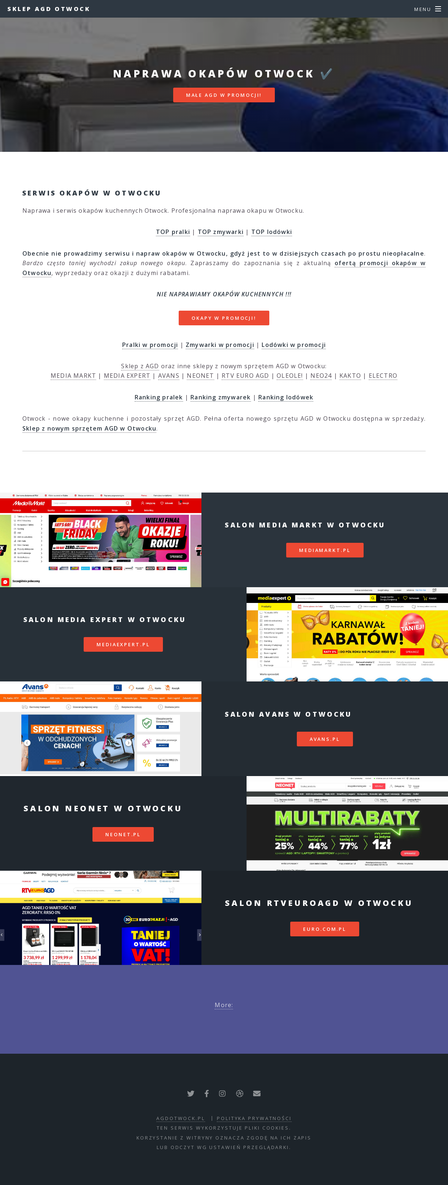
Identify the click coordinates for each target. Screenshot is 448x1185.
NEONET (200, 376)
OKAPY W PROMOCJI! (224, 318)
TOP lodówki (271, 232)
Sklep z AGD (140, 366)
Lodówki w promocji (294, 345)
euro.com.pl (324, 929)
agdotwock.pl (180, 1118)
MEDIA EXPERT (127, 376)
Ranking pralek (159, 397)
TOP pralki (173, 232)
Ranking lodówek (285, 397)
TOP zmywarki (221, 232)
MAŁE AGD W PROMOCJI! (224, 95)
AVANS (168, 376)
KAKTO (350, 376)
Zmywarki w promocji (220, 345)
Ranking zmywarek (220, 397)
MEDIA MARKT (73, 376)
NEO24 (321, 376)
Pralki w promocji (150, 345)
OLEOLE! (290, 376)
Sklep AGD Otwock (49, 9)
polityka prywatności (254, 1118)
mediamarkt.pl (324, 550)
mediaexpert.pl (123, 644)
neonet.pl (123, 834)
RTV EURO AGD (245, 376)
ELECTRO (383, 376)
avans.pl (325, 739)
